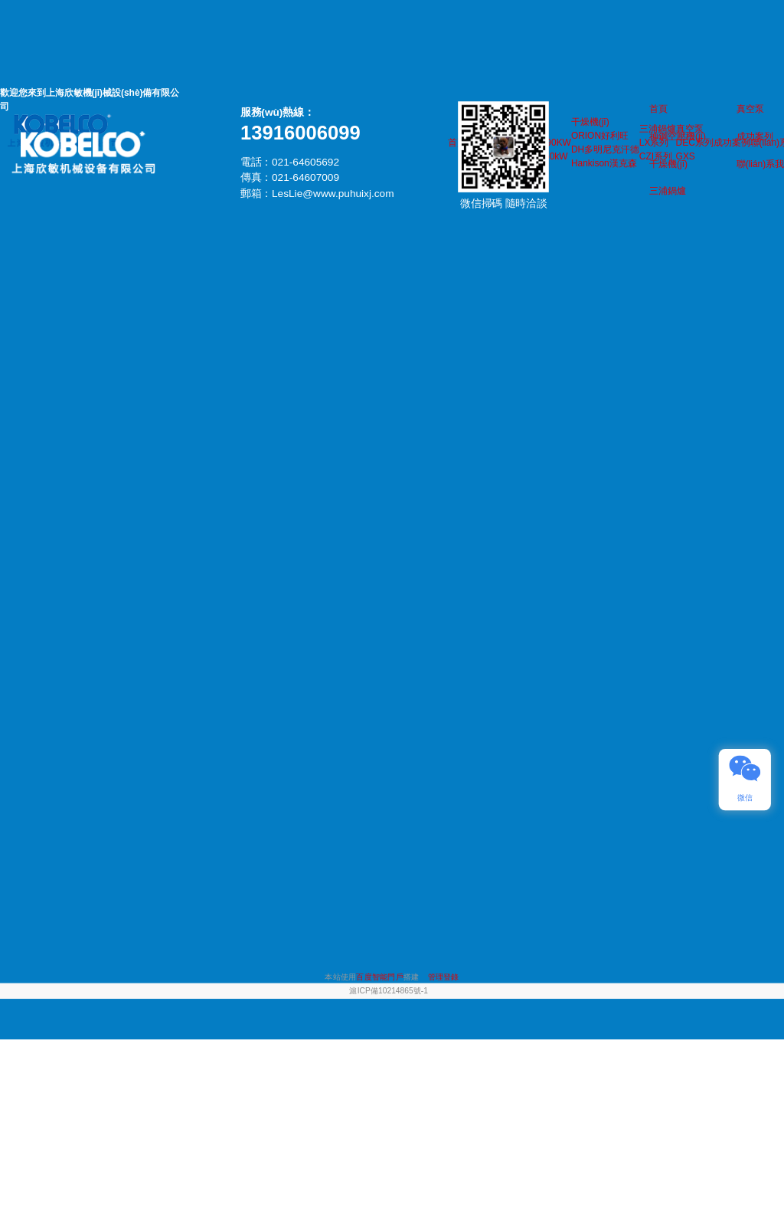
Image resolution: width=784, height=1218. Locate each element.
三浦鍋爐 (667, 190)
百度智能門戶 (379, 977)
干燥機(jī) (668, 163)
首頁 (658, 108)
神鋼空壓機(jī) (677, 135)
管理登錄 (443, 977)
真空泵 (750, 108)
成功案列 (755, 135)
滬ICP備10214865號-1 (388, 991)
